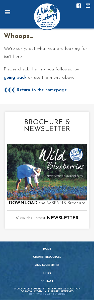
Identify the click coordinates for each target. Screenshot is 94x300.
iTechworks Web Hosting (47, 294)
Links (47, 273)
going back (15, 77)
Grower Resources (47, 257)
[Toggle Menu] (7, 12)
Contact (47, 281)
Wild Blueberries (47, 265)
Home (47, 249)
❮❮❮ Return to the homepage (35, 90)
